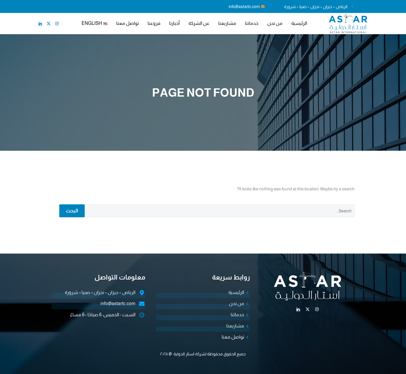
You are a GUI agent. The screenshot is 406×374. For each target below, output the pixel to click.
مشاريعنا (227, 23)
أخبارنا (174, 23)
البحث (72, 210)
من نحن (274, 23)
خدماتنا (251, 23)
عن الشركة (199, 23)
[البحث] (219, 210)
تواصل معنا (127, 23)
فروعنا (154, 23)
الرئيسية (299, 23)
